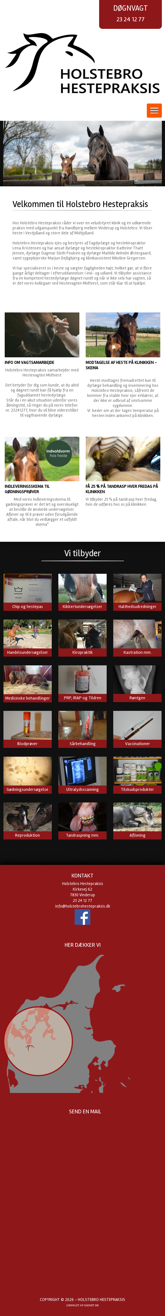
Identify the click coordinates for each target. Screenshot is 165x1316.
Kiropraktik (82, 652)
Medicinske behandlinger (27, 698)
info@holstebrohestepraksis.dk (82, 906)
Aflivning (138, 835)
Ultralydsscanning (82, 789)
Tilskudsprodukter (137, 789)
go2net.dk (91, 1305)
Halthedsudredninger (138, 606)
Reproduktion (27, 835)
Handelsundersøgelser (27, 652)
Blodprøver (27, 743)
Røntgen (137, 698)
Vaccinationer (137, 743)
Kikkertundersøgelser (82, 606)
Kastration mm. (138, 652)
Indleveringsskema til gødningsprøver (27, 489)
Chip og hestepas (27, 606)
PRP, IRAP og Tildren (82, 698)
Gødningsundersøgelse (27, 789)
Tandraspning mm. (82, 835)
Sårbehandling (83, 743)
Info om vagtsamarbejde (29, 362)
